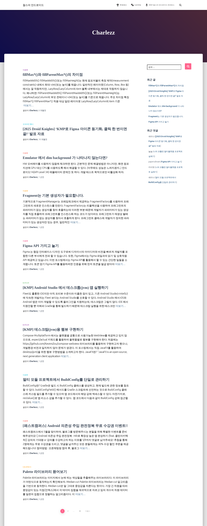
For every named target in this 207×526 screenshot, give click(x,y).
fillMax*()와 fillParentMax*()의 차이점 (53, 75)
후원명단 (121, 5)
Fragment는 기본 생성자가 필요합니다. (53, 195)
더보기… (29, 105)
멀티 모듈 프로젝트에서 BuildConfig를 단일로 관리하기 (66, 380)
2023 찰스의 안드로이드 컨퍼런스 (159, 5)
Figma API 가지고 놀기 (41, 246)
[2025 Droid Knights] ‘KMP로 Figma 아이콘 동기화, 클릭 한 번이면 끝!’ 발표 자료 (166, 96)
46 (80, 511)
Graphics (27, 467)
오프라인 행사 (28, 124)
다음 (87, 511)
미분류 (25, 70)
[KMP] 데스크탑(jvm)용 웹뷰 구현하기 (53, 329)
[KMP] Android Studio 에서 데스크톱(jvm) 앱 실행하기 (65, 288)
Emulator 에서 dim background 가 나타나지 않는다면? (65, 158)
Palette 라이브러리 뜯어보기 (45, 472)
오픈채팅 (136, 5)
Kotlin (26, 283)
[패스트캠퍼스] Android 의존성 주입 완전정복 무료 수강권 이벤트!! (75, 426)
